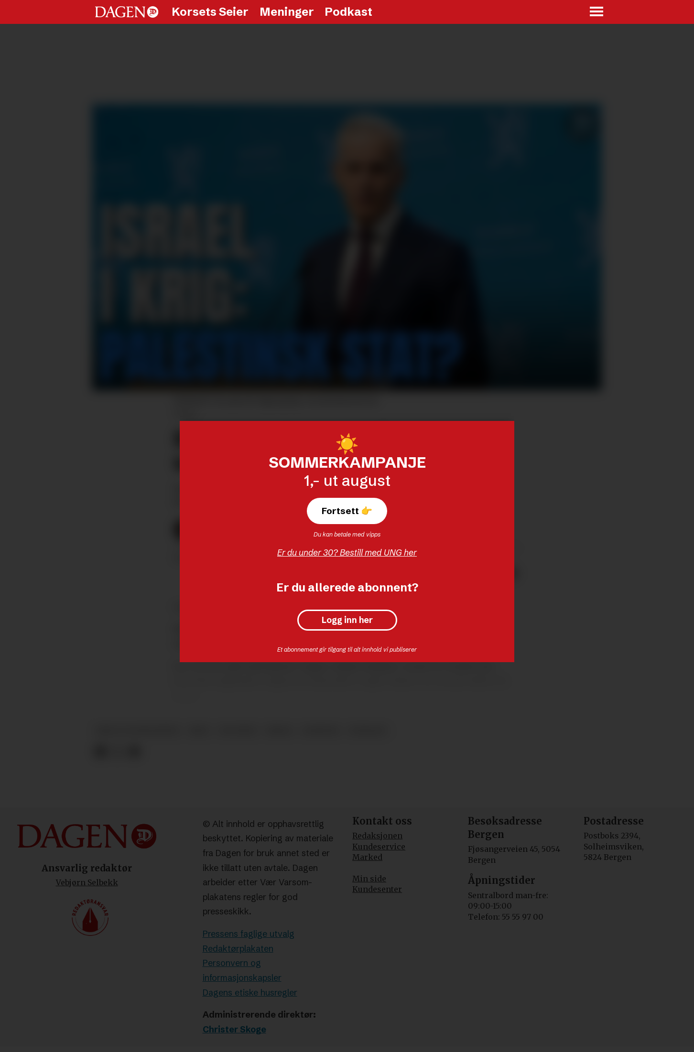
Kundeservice (378, 846)
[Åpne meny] (597, 12)
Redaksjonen (377, 835)
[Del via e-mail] (134, 752)
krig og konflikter (138, 731)
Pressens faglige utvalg (248, 933)
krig (199, 731)
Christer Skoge (234, 1029)
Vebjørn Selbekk (87, 882)
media (279, 731)
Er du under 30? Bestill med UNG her (347, 552)
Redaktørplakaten (238, 948)
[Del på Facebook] (100, 752)
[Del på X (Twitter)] (117, 752)
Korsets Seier (210, 12)
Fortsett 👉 (347, 510)
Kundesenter (377, 889)
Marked (367, 857)
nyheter (321, 731)
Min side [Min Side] (369, 878)
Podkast (348, 12)
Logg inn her (347, 620)
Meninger (287, 12)
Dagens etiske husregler (250, 992)
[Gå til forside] (127, 12)
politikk (237, 731)
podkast (368, 731)
